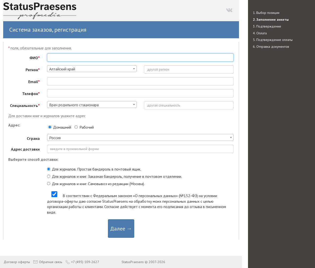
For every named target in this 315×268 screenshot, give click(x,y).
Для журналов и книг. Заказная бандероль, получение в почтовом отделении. (114, 176)
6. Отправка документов (271, 46)
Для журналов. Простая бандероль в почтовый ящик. (94, 169)
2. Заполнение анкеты (271, 19)
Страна (33, 138)
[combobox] (92, 68)
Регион (33, 69)
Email (34, 81)
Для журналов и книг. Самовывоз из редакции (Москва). (96, 183)
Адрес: (14, 125)
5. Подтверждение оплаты (273, 40)
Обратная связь (47, 261)
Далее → (121, 228)
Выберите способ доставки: (33, 159)
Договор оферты (17, 262)
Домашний (59, 127)
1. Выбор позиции (266, 12)
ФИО (34, 57)
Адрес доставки (25, 149)
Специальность (25, 105)
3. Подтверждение (267, 26)
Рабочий (84, 127)
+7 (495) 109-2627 (82, 261)
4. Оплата (260, 33)
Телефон (31, 93)
